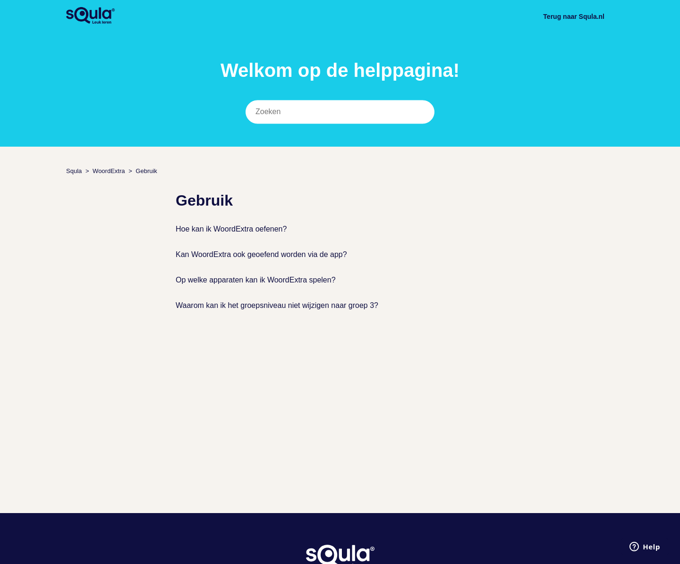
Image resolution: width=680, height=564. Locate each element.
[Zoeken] (340, 112)
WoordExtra (109, 170)
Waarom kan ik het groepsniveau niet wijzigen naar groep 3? (277, 305)
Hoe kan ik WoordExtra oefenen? (231, 229)
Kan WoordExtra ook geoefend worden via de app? (261, 254)
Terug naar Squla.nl (573, 16)
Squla (74, 170)
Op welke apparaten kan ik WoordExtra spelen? (256, 280)
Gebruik (146, 170)
